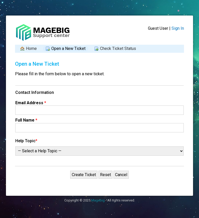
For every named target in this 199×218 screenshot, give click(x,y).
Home (31, 48)
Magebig (98, 200)
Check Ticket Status (118, 48)
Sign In (178, 28)
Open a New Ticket (68, 48)
